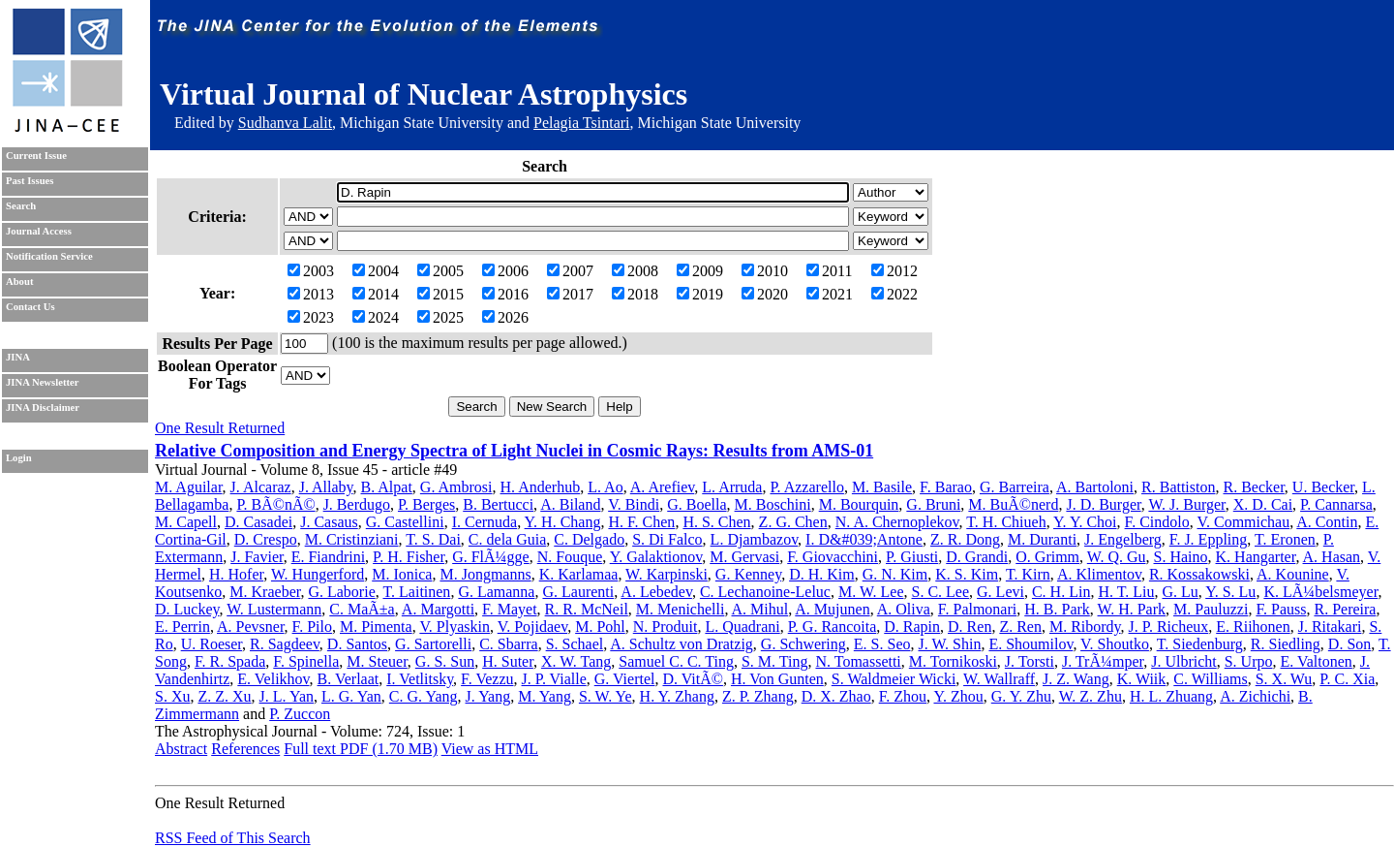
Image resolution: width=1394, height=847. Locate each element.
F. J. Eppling (1208, 539)
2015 (440, 294)
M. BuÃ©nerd (1013, 504)
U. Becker (1323, 487)
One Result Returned (220, 428)
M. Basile (882, 487)
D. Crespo (265, 539)
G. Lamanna (496, 591)
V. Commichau (1243, 522)
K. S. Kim (966, 574)
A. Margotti (438, 609)
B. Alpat (386, 487)
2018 (635, 294)
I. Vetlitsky (419, 679)
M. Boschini (773, 504)
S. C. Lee (941, 591)
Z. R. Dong (965, 539)
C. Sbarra (508, 644)
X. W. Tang (576, 661)
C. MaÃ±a (361, 609)
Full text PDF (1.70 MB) (361, 748)
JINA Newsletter (42, 382)
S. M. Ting (775, 661)
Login (19, 458)
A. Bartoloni (1095, 487)
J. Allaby (326, 487)
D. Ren (969, 626)
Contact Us (30, 306)
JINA (18, 357)
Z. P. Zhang (758, 696)
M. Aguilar (189, 487)
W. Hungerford (317, 574)
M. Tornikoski (953, 661)
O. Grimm (1047, 557)
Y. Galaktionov (656, 557)
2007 (570, 271)
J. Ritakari (1330, 626)
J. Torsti (1029, 661)
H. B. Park (1057, 609)
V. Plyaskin (454, 626)
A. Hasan (1332, 557)
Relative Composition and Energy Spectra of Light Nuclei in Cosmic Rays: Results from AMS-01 (514, 450)
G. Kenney (748, 574)
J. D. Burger (1103, 504)
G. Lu (1179, 591)
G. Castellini (405, 522)
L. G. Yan (351, 696)
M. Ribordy (1085, 626)
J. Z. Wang (1076, 679)
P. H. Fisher (408, 557)
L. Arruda (732, 487)
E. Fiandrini (328, 557)
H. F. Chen (641, 522)
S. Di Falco (667, 539)
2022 (894, 294)
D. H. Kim (822, 574)
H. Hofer (236, 574)
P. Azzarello (806, 487)
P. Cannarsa (1336, 504)
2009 (700, 271)
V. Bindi (633, 504)
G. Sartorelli (433, 644)
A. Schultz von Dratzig (681, 644)
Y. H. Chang (563, 522)
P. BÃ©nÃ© (275, 504)
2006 (505, 271)
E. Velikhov (273, 679)
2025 (440, 317)
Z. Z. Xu (224, 696)
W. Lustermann (274, 609)
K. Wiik (1142, 679)
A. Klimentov (1099, 574)
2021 (829, 294)
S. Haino (1181, 557)
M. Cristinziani (352, 539)
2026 (505, 317)
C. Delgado (589, 539)
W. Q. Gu (1116, 557)
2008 (635, 271)
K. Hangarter (1256, 557)
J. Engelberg (1123, 539)
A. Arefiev (662, 487)
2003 (311, 271)
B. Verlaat (348, 679)
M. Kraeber (264, 591)
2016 (505, 294)
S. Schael (575, 644)
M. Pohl (600, 626)
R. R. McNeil (586, 609)
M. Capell (186, 522)
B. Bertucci (498, 504)
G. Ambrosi (456, 487)
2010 (765, 271)
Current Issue (36, 155)
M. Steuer (377, 661)
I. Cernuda (485, 522)
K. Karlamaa (579, 574)
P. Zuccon (299, 714)
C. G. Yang (423, 696)
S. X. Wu (1284, 679)
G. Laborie (341, 591)
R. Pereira (1345, 609)
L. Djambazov (754, 539)
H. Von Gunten (777, 679)
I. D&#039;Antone (864, 539)
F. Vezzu (487, 679)
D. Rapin (912, 626)
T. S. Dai (433, 539)
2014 (375, 294)
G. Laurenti (578, 591)
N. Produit (665, 626)
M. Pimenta (376, 626)
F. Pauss (1281, 609)
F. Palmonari (977, 609)
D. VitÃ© (692, 679)
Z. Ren (1020, 626)
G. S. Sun (444, 661)
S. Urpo (1249, 661)
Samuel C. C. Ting (676, 661)
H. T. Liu (1126, 591)
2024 (375, 317)
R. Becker (1253, 487)
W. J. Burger (1186, 504)
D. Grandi (977, 557)
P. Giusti (912, 557)
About (19, 281)
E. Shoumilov (1030, 644)
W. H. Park (1132, 609)
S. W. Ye (605, 696)
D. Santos (357, 644)
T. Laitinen (416, 591)
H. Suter (507, 661)
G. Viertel (624, 679)
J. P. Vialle (554, 679)
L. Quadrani (742, 626)
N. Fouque (570, 557)
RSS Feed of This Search (233, 838)
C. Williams (1210, 679)
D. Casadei (258, 522)
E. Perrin (182, 626)
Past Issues (29, 180)
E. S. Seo (882, 644)
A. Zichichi (1255, 696)
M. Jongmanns (484, 574)
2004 (375, 271)
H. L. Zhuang (1171, 696)
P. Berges (426, 504)
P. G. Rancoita (832, 626)
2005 (440, 271)
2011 (829, 271)
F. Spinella (306, 661)
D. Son (1349, 644)
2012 (894, 271)
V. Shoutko (1114, 644)
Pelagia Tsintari (581, 122)
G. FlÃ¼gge (491, 557)
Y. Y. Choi (1085, 522)
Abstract (181, 748)
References (245, 748)
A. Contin (1326, 522)
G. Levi (1000, 591)
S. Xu (172, 696)
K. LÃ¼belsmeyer (1320, 591)
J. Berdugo (356, 504)
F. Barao (946, 487)
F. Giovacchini (832, 557)
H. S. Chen (716, 522)
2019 (700, 294)
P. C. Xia (1347, 679)
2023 (311, 317)
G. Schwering (803, 644)
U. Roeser (211, 644)
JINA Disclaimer (42, 407)
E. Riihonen (1252, 626)
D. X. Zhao (836, 696)
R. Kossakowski (1199, 574)
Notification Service (49, 256)
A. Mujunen (832, 609)
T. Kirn (1028, 574)
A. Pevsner (251, 626)
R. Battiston (1178, 487)
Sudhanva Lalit (285, 122)
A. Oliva (903, 609)
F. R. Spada (230, 661)
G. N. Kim (895, 574)
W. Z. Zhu (1090, 696)
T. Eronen (1285, 539)
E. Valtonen (1316, 661)
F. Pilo (312, 626)
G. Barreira (1014, 487)
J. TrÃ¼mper (1102, 661)
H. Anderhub (540, 487)
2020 (765, 294)
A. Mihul (760, 609)
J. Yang (488, 696)
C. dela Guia (507, 539)
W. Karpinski (666, 574)
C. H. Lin (1061, 591)
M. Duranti (1042, 539)
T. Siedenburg (1200, 644)
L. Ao (605, 487)
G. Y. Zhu (1021, 696)
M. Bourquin (859, 504)
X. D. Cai (1262, 504)
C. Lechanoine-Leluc (765, 591)
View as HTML (489, 748)
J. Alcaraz (260, 487)
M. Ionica (402, 574)
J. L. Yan (286, 696)
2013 (311, 294)
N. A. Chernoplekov (897, 522)
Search (21, 206)
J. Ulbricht (1184, 661)
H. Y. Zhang (677, 696)
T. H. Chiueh (1006, 522)
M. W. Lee (871, 591)
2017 (570, 294)
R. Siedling (1285, 644)
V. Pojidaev (532, 626)
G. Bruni (933, 504)
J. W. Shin (949, 644)
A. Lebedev (656, 591)
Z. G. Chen (793, 522)
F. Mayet (509, 609)
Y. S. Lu (1230, 591)
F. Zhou (902, 696)
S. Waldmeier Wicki (894, 679)
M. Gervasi (744, 557)
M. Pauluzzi (1210, 609)
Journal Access (39, 231)
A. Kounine (1293, 574)
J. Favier (256, 557)
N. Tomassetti (857, 661)
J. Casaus (329, 522)
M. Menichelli (680, 609)
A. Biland (570, 504)
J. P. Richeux (1169, 626)
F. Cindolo (1157, 522)
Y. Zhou (958, 696)
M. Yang (544, 696)
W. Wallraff (999, 679)
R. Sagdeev (284, 644)
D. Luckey (187, 609)
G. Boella (696, 504)
